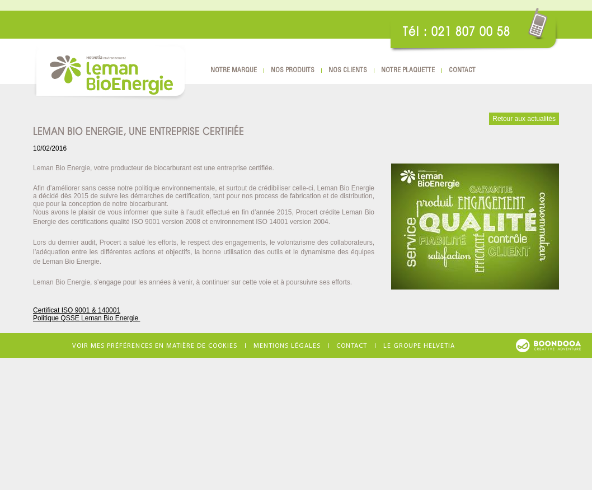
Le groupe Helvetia (419, 346)
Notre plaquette (408, 70)
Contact (462, 70)
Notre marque (233, 70)
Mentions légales (287, 346)
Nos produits (292, 70)
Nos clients (347, 70)
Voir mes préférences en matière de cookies (154, 346)
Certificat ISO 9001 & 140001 (76, 310)
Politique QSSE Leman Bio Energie (86, 318)
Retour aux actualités (524, 119)
